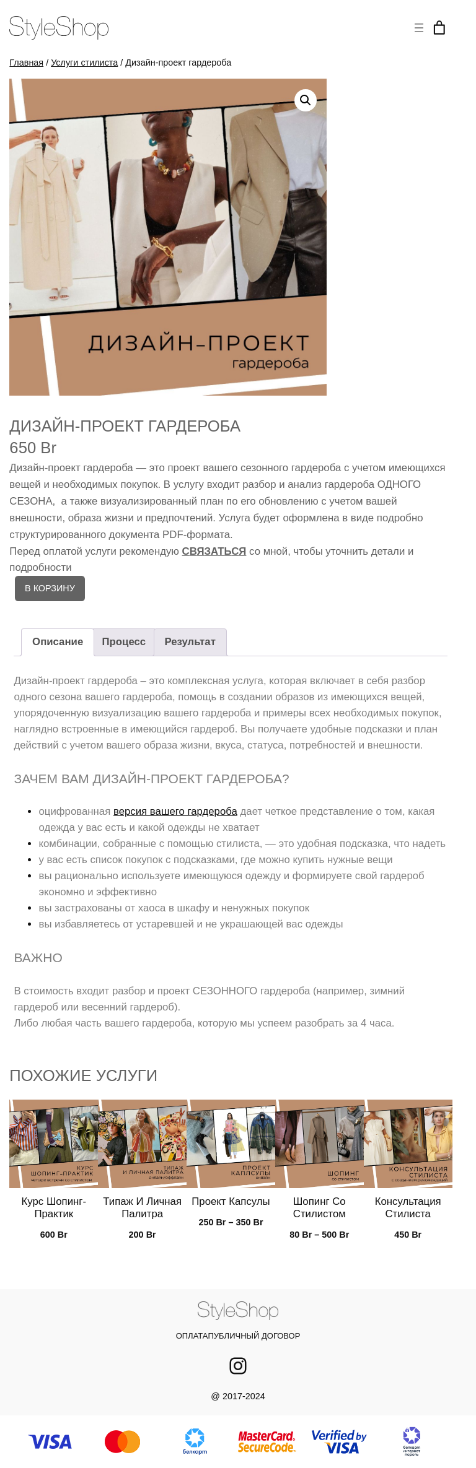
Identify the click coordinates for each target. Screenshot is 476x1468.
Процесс (124, 642)
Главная (26, 62)
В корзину (50, 588)
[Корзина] (439, 27)
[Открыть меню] (419, 27)
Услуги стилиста (84, 62)
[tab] (57, 642)
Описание (57, 642)
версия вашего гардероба (175, 811)
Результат (189, 642)
